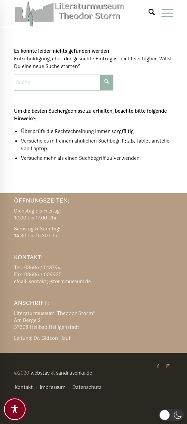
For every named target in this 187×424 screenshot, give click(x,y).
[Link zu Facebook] (158, 366)
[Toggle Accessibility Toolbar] (14, 409)
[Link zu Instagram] (168, 366)
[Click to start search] (106, 83)
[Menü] (164, 13)
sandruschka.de (74, 373)
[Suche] (148, 13)
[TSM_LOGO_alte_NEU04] (77, 13)
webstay (40, 373)
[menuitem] (148, 13)
